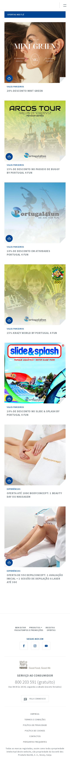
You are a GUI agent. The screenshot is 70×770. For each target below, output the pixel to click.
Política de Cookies (35, 730)
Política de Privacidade (35, 725)
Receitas (50, 627)
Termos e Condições (35, 719)
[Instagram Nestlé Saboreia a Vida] (35, 646)
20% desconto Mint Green (25, 90)
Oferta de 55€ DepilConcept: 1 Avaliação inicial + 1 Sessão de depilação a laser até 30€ (35, 578)
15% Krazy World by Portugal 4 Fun (32, 333)
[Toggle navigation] (64, 5)
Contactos (35, 736)
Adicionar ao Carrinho (9, 78)
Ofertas (51, 630)
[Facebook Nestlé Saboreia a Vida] (24, 646)
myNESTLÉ (40, 6)
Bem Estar (20, 627)
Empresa (35, 714)
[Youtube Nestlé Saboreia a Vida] (46, 646)
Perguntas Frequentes (35, 742)
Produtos (34, 627)
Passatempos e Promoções (28, 630)
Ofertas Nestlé (15, 14)
